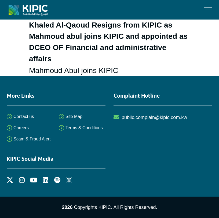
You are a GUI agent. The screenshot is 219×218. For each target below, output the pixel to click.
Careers (21, 127)
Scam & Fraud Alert (32, 139)
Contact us (23, 116)
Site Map (73, 116)
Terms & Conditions (84, 127)
